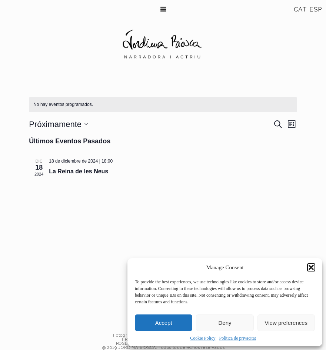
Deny (224, 323)
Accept (163, 323)
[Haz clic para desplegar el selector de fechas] (58, 124)
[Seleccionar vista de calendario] (291, 124)
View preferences (286, 323)
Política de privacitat (237, 338)
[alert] (63, 104)
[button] (311, 267)
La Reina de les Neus (78, 171)
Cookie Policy (202, 338)
